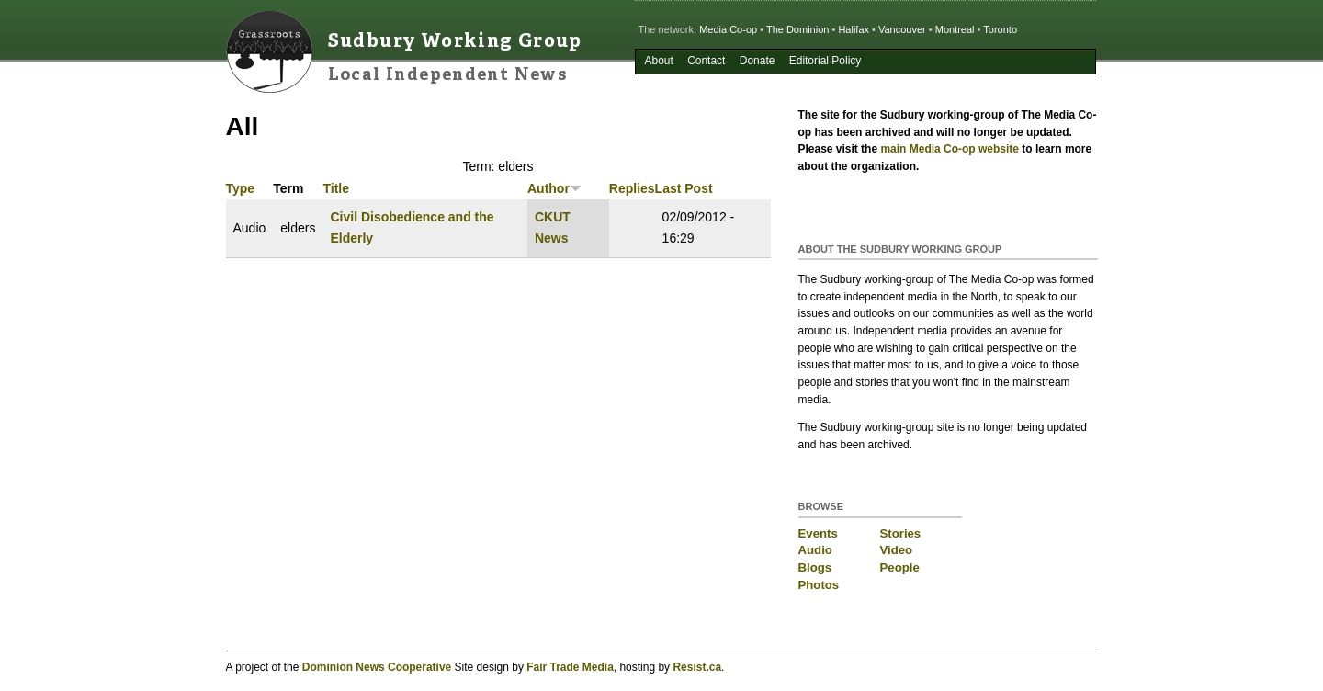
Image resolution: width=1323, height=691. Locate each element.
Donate (757, 60)
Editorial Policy (825, 60)
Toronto (1000, 29)
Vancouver (902, 29)
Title (335, 188)
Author (554, 188)
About (658, 60)
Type (240, 188)
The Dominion (797, 29)
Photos (819, 585)
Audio (815, 550)
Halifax (853, 29)
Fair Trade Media (570, 667)
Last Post (684, 188)
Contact (706, 60)
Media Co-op (728, 29)
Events (818, 533)
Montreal (955, 29)
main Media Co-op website (949, 148)
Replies (632, 188)
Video (896, 550)
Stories (901, 533)
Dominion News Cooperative (376, 667)
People (900, 567)
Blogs (815, 567)
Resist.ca (697, 667)
